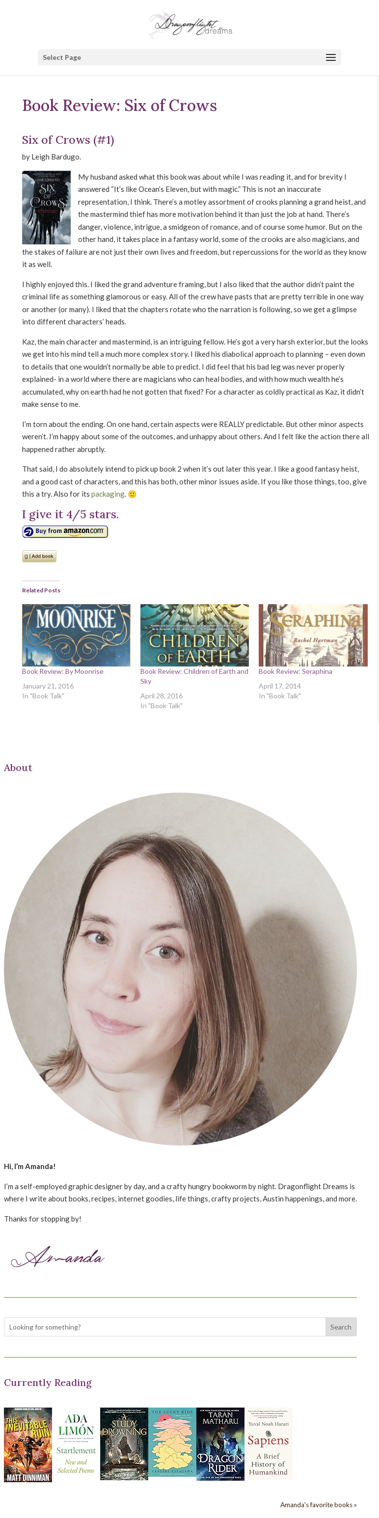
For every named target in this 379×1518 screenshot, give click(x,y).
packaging (108, 493)
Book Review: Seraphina (295, 671)
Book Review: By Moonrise (63, 671)
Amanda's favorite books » (318, 1505)
